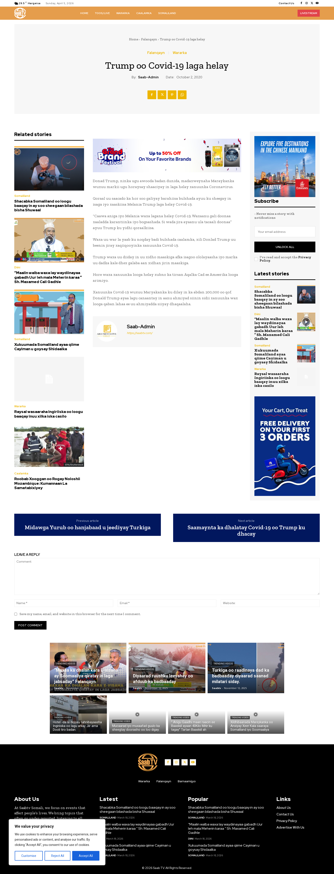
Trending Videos (65, 663)
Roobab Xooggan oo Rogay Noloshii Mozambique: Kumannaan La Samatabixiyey (47, 483)
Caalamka (21, 473)
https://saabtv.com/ (140, 333)
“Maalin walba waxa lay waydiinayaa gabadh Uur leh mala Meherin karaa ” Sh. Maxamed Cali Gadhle (48, 277)
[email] (284, 231)
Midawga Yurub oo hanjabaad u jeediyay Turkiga (88, 527)
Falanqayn (149, 39)
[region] (57, 842)
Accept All (86, 856)
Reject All (57, 856)
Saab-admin (148, 77)
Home (133, 39)
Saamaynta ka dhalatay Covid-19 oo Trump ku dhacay (246, 530)
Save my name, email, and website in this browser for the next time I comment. (80, 614)
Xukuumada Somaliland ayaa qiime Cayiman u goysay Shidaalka (46, 346)
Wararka (180, 53)
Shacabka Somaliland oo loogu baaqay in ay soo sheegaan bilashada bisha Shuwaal (48, 206)
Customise (28, 856)
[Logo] (20, 13)
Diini (17, 267)
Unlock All (285, 247)
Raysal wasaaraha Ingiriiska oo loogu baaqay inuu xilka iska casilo (48, 413)
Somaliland (22, 195)
